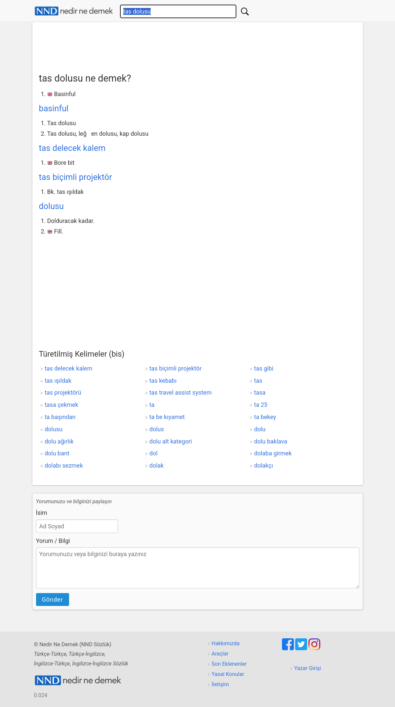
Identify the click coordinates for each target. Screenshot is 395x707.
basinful (54, 108)
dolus (156, 429)
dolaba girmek (273, 453)
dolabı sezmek (64, 465)
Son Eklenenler (229, 664)
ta (152, 404)
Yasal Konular (228, 674)
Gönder (52, 599)
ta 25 (260, 404)
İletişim (220, 684)
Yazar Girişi (307, 668)
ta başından (60, 416)
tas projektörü (63, 392)
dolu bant (57, 453)
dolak (156, 465)
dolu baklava (271, 441)
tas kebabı (163, 380)
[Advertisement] (197, 45)
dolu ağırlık (59, 441)
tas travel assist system (180, 392)
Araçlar (220, 654)
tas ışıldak (58, 380)
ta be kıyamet (167, 416)
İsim (41, 512)
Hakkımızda (226, 643)
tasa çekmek (61, 404)
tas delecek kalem (72, 148)
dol (153, 453)
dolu (260, 429)
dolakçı (263, 465)
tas (258, 380)
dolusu (51, 206)
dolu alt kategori (170, 441)
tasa (260, 392)
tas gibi (263, 368)
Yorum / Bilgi (53, 540)
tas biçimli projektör (75, 177)
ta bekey (265, 416)
